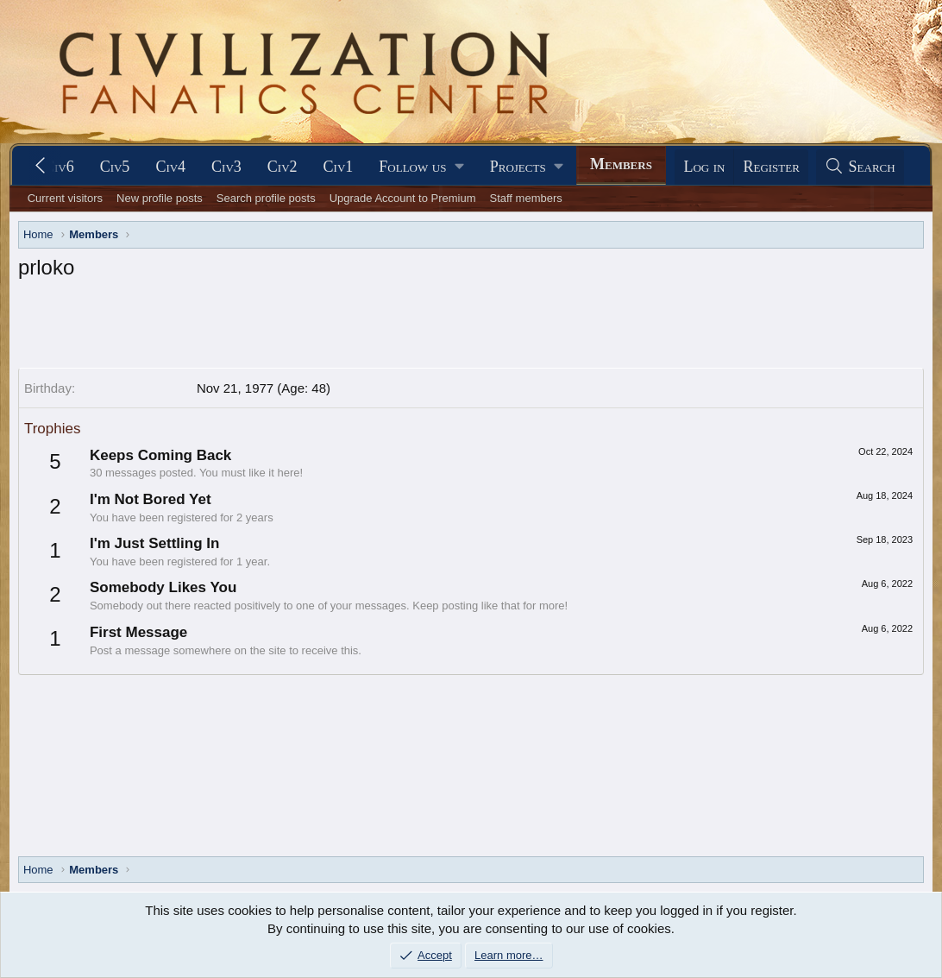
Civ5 (115, 166)
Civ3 (226, 166)
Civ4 (170, 166)
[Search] (860, 167)
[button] (421, 167)
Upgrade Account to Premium (403, 198)
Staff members (525, 198)
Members (621, 164)
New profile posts (159, 198)
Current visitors (65, 198)
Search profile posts (266, 198)
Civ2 (282, 166)
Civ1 (338, 166)
